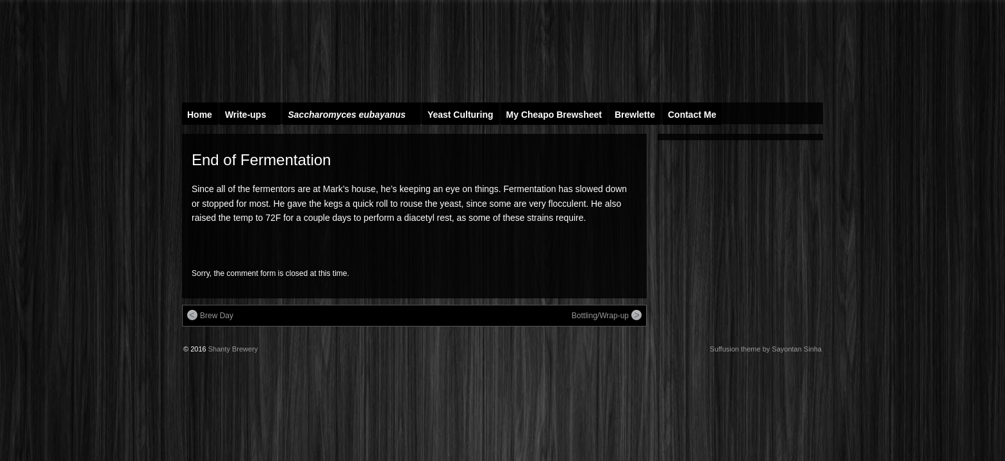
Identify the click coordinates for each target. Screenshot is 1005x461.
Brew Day (210, 315)
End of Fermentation (261, 159)
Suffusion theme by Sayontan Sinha (766, 349)
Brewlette (635, 114)
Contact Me (692, 114)
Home (199, 114)
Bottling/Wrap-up (607, 315)
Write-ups (251, 117)
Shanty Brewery (233, 349)
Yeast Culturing (461, 114)
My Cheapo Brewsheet (554, 114)
